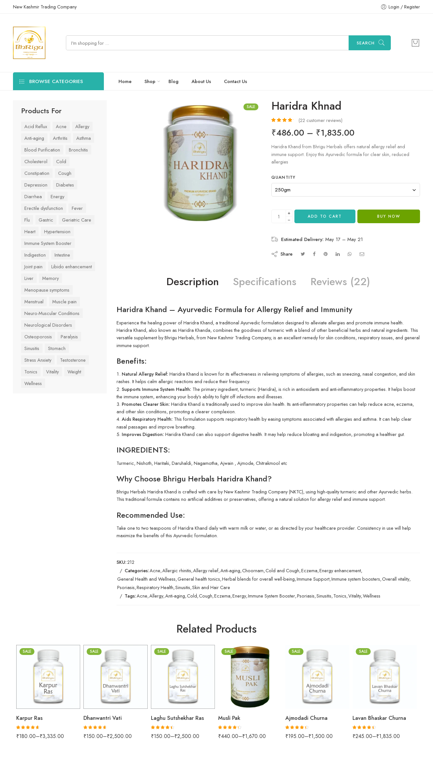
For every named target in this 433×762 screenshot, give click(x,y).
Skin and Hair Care (211, 587)
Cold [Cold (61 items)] (61, 161)
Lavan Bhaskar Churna (379, 718)
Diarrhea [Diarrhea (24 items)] (33, 196)
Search (366, 43)
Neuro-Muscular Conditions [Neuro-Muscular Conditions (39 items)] (52, 313)
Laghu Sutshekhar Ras (177, 718)
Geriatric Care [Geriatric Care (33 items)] (76, 219)
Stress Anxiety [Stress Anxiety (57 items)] (37, 360)
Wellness (371, 595)
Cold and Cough (282, 570)
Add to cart (325, 216)
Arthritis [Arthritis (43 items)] (60, 138)
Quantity (283, 177)
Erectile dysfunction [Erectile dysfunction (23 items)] (43, 208)
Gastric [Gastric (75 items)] (46, 219)
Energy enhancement (340, 570)
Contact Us (235, 81)
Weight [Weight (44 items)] (74, 371)
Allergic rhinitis (176, 570)
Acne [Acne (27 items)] (61, 126)
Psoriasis (126, 587)
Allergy (156, 595)
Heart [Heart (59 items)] (29, 231)
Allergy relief (205, 570)
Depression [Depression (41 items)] (35, 184)
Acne (155, 570)
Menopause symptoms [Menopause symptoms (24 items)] (46, 289)
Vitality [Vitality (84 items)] (52, 371)
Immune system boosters (355, 578)
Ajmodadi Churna (306, 718)
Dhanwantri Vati (102, 718)
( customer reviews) (320, 120)
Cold (192, 595)
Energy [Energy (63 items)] (57, 196)
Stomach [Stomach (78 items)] (57, 348)
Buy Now (388, 216)
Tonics (339, 595)
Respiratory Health (155, 587)
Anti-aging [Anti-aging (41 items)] (34, 138)
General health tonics (199, 578)
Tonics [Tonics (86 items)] (30, 371)
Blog (173, 81)
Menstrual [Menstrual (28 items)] (33, 301)
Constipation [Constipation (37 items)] (36, 173)
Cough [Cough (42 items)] (64, 173)
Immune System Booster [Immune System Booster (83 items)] (47, 243)
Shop (149, 81)
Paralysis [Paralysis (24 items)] (69, 336)
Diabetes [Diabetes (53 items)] (65, 184)
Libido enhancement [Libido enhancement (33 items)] (71, 266)
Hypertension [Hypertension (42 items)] (57, 231)
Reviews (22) (340, 282)
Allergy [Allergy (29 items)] (82, 126)
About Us (201, 81)
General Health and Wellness (146, 578)
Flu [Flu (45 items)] (27, 219)
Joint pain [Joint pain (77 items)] (33, 266)
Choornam (253, 570)
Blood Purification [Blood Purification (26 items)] (42, 149)
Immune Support (313, 578)
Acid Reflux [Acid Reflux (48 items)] (35, 126)
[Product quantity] (278, 216)
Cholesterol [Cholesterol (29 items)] (35, 161)
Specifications (264, 282)
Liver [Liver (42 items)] (28, 278)
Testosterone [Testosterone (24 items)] (73, 360)
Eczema (309, 570)
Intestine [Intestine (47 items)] (62, 254)
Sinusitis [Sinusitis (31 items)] (31, 348)
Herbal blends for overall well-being (258, 578)
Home (124, 81)
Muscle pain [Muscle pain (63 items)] (64, 301)
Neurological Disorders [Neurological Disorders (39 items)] (48, 324)
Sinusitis (182, 587)
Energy (239, 595)
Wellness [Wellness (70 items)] (33, 383)
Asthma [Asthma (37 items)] (83, 138)
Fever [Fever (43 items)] (77, 208)
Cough (205, 595)
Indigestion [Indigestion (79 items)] (35, 254)
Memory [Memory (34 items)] (50, 278)
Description (193, 282)
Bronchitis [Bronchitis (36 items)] (78, 149)
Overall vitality (395, 578)
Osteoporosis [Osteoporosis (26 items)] (38, 336)
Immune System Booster (271, 595)
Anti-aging (230, 570)
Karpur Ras (29, 718)
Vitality (354, 595)
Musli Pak (229, 718)
